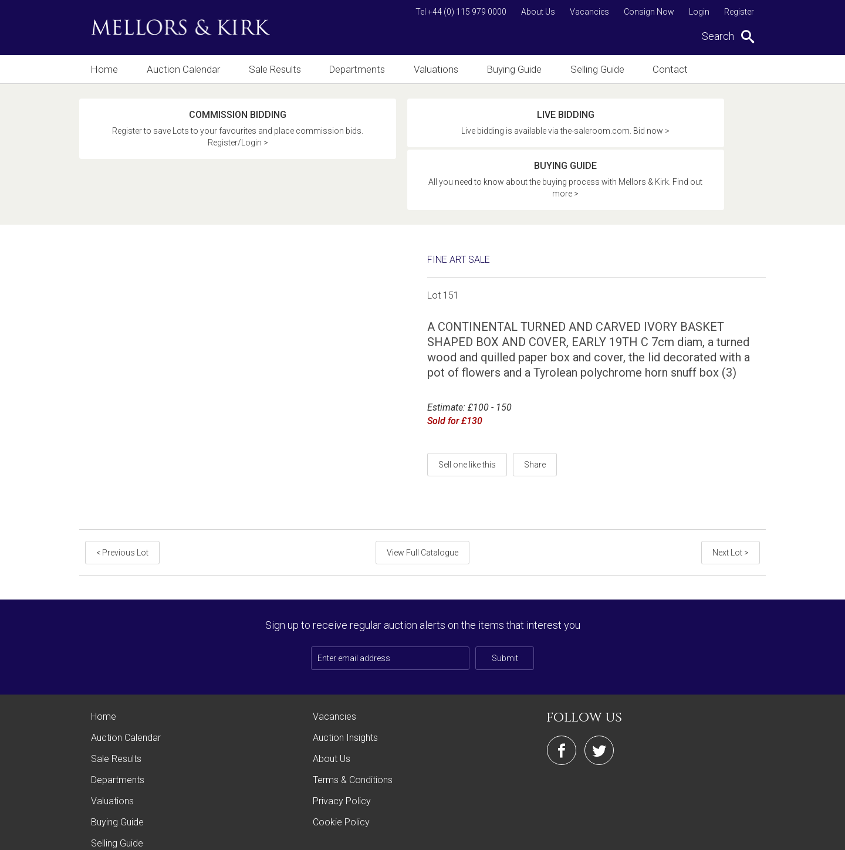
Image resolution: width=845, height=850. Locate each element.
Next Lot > (732, 501)
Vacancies (589, 11)
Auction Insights (345, 686)
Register (739, 11)
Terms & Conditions (353, 728)
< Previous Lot (121, 501)
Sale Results (276, 68)
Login (699, 11)
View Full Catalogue (422, 501)
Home (103, 68)
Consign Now (649, 11)
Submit (505, 606)
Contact (680, 68)
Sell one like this (467, 413)
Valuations (440, 68)
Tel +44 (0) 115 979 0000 (460, 11)
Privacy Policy (342, 749)
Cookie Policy (341, 770)
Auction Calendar (183, 68)
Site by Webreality (736, 835)
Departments (360, 68)
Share (535, 413)
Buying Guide (520, 68)
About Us (538, 11)
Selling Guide (605, 68)
